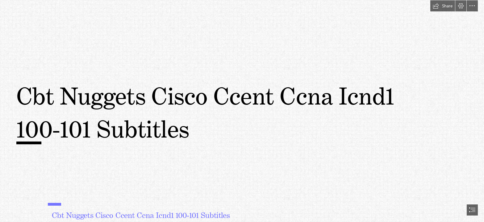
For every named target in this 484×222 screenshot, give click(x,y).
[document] (242, 111)
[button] (442, 5)
